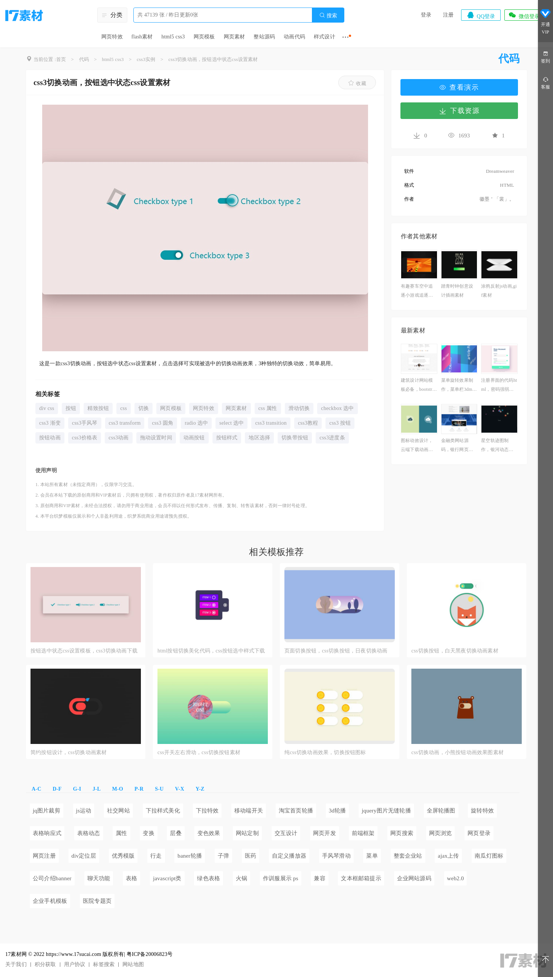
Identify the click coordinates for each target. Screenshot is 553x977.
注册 (448, 15)
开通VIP (545, 22)
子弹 (223, 856)
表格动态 (88, 833)
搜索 (328, 15)
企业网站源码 (414, 878)
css (123, 408)
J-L (97, 789)
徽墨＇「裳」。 (497, 199)
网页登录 (478, 833)
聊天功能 (98, 878)
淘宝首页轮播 (296, 811)
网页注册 (44, 856)
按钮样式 (227, 437)
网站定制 (247, 833)
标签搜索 (104, 964)
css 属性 (267, 408)
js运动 (84, 811)
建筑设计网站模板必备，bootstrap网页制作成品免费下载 (419, 386)
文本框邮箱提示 (361, 878)
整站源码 (264, 37)
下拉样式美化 (163, 811)
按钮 (71, 408)
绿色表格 (208, 878)
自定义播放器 (289, 856)
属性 (121, 833)
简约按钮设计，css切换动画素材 (69, 752)
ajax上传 (448, 856)
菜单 (371, 856)
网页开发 (324, 833)
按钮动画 (50, 437)
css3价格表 (85, 437)
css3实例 (146, 59)
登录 (426, 15)
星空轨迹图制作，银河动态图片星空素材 (497, 446)
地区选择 (259, 437)
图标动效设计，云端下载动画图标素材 (417, 446)
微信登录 (524, 15)
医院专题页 (97, 901)
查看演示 (459, 87)
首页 (61, 59)
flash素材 (142, 37)
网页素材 (234, 37)
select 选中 (231, 423)
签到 (545, 57)
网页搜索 (401, 833)
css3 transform (125, 423)
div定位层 (84, 856)
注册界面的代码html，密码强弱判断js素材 (499, 386)
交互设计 (286, 833)
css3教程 (308, 423)
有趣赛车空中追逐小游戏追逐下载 (417, 291)
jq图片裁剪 (46, 811)
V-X (179, 789)
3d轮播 (337, 811)
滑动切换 (299, 408)
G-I (77, 789)
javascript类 (167, 878)
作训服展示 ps (280, 878)
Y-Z (200, 789)
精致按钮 (98, 408)
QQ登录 (480, 15)
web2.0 (455, 878)
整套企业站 (408, 856)
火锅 (241, 878)
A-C (36, 789)
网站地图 (133, 964)
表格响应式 (47, 833)
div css (46, 408)
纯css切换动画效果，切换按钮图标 (325, 752)
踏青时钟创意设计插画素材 (457, 290)
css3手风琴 (85, 423)
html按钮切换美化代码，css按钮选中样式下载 (211, 651)
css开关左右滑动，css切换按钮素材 (198, 752)
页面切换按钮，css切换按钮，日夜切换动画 (335, 651)
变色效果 (208, 833)
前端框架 (363, 833)
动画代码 (294, 37)
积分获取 (45, 964)
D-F (57, 789)
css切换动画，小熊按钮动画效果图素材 (457, 752)
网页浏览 (440, 833)
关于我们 (16, 964)
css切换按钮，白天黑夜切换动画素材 (454, 651)
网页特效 (112, 37)
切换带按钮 (294, 437)
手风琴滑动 (336, 856)
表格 (131, 878)
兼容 (319, 878)
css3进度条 (332, 437)
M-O (117, 789)
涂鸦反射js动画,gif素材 (499, 290)
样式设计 (324, 37)
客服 (545, 83)
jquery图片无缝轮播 (386, 811)
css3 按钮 (340, 423)
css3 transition (271, 423)
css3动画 (118, 437)
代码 (84, 59)
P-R (139, 789)
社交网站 (118, 811)
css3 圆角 (162, 423)
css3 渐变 (50, 423)
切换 (143, 408)
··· (345, 36)
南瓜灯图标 (489, 856)
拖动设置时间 (156, 437)
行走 (156, 856)
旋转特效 (482, 811)
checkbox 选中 (337, 408)
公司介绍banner (52, 878)
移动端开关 (248, 811)
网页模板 (204, 37)
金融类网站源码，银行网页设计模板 (457, 446)
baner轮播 (189, 856)
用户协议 (75, 964)
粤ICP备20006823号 (150, 954)
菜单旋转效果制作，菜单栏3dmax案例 (459, 386)
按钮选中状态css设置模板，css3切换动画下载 (84, 651)
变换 (148, 833)
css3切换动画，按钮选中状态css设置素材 (213, 59)
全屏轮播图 (441, 811)
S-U (159, 789)
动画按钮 (194, 437)
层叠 (175, 833)
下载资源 (459, 110)
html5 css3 (173, 37)
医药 (250, 856)
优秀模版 (123, 856)
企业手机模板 (50, 901)
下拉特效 (207, 811)
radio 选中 (196, 423)
